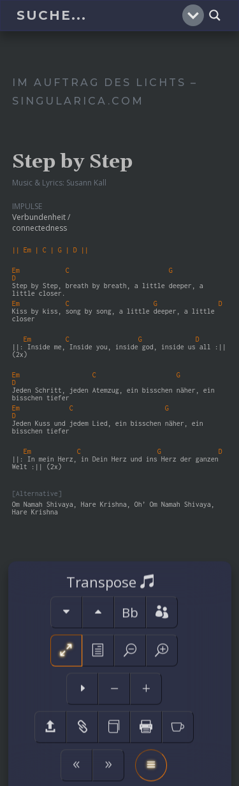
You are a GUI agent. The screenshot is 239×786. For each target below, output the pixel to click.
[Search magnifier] (215, 15)
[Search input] (98, 15)
